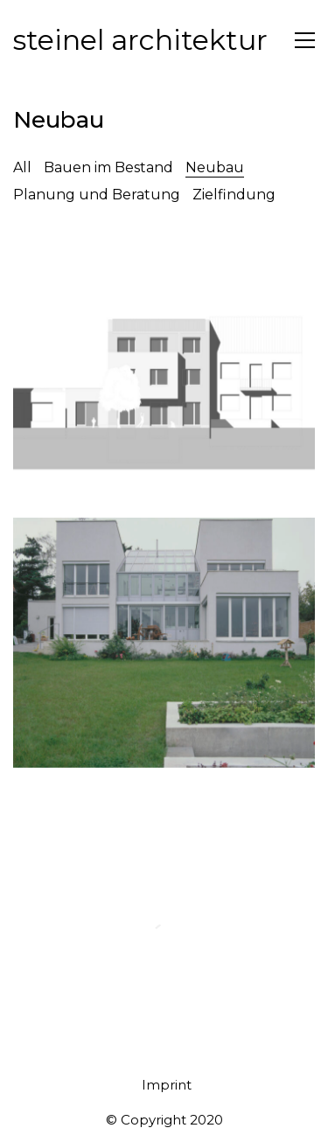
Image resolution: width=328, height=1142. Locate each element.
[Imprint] (167, 1085)
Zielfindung (234, 194)
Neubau (214, 167)
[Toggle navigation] (305, 40)
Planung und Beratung (96, 194)
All (22, 167)
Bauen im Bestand (108, 167)
